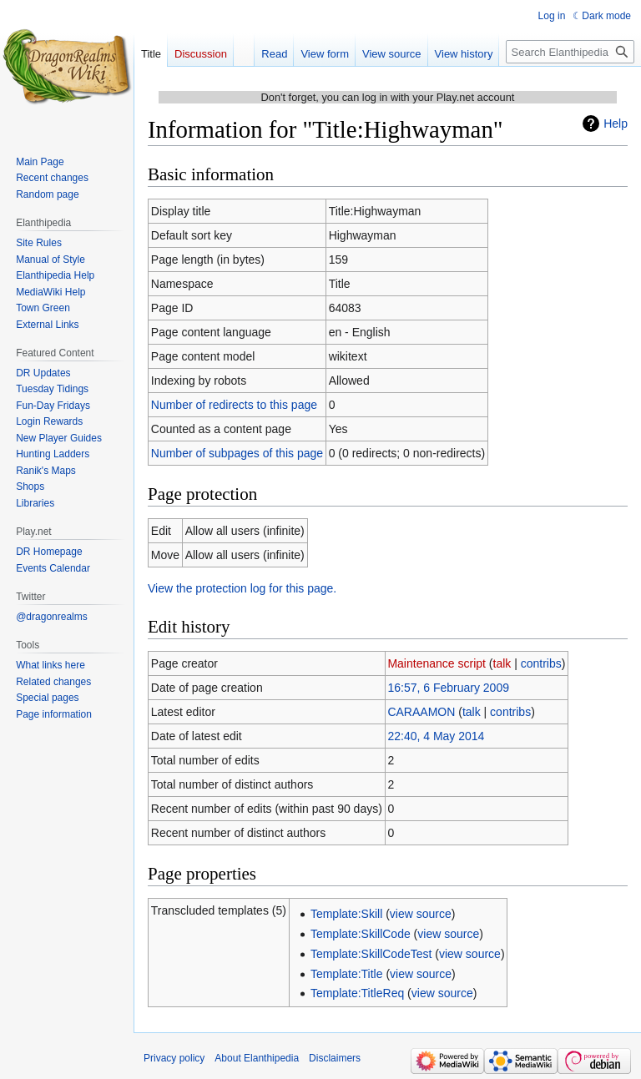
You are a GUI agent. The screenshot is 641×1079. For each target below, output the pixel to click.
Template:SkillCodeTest (371, 954)
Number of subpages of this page (237, 453)
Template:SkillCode (360, 933)
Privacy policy (174, 1058)
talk (502, 663)
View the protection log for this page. (242, 588)
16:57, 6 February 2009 (448, 687)
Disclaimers (335, 1058)
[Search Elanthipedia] (570, 51)
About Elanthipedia (257, 1058)
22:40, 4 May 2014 (435, 736)
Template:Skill (346, 913)
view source (421, 913)
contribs (541, 663)
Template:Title (346, 974)
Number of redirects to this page (234, 404)
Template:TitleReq (357, 993)
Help (615, 123)
